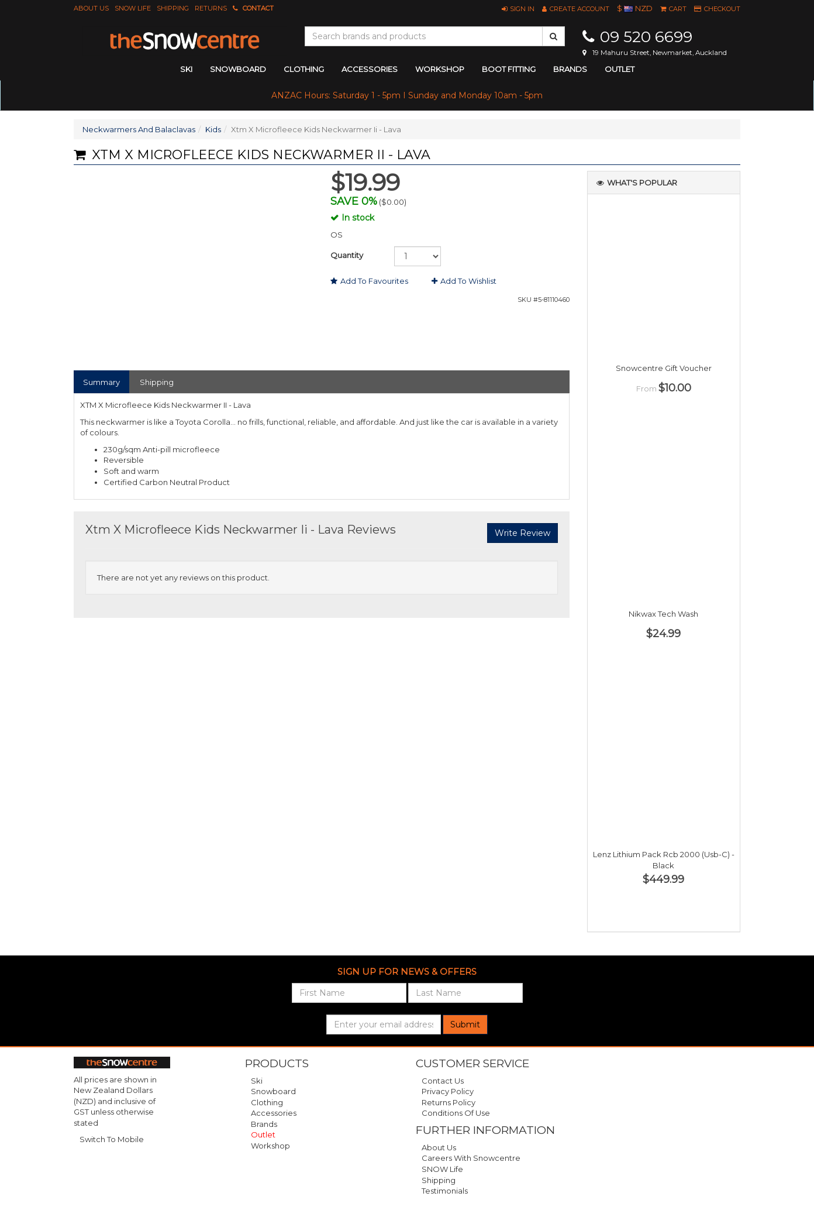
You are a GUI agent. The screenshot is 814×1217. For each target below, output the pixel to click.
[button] (518, 9)
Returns (211, 8)
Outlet (619, 69)
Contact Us (443, 1080)
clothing (304, 69)
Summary (101, 382)
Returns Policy (448, 1102)
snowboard (238, 69)
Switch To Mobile (112, 1139)
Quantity (346, 255)
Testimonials (445, 1190)
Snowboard (273, 1091)
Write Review (522, 533)
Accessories (273, 1113)
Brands (570, 69)
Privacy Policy (448, 1091)
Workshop (439, 69)
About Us (91, 8)
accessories (370, 69)
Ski (257, 1080)
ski (186, 69)
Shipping (173, 8)
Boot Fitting (509, 69)
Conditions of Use (456, 1113)
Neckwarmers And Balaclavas (138, 129)
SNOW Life (133, 8)
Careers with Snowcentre (471, 1158)
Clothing (267, 1102)
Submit (465, 1024)
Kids (213, 129)
